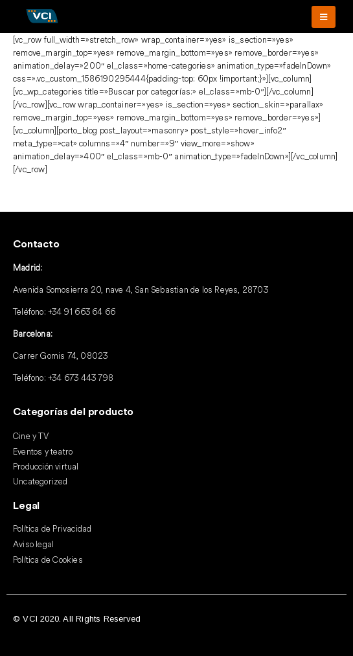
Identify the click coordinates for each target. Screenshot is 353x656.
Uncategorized (40, 481)
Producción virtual (46, 466)
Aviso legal (33, 544)
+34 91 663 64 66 (81, 311)
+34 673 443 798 (80, 377)
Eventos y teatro (43, 451)
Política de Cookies (48, 559)
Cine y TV (31, 436)
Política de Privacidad (52, 528)
